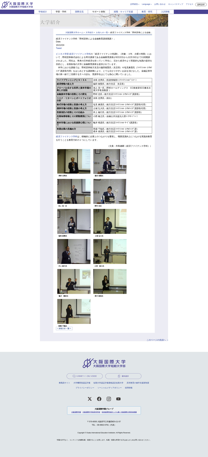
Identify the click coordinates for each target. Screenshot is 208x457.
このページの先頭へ (156, 340)
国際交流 (79, 12)
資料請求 (201, 4)
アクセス (189, 4)
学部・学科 (61, 12)
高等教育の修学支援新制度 (138, 383)
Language (146, 4)
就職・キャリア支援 (123, 12)
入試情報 (165, 12)
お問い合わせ (160, 4)
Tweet (59, 48)
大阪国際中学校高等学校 (91, 412)
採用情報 (128, 388)
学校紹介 (42, 12)
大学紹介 (90, 32)
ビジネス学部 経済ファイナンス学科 (73, 54)
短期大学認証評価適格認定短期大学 (108, 383)
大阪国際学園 (76, 412)
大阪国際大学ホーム (74, 32)
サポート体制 (98, 12)
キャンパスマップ (175, 4)
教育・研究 (147, 12)
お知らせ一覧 (102, 32)
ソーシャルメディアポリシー (109, 388)
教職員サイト (64, 383)
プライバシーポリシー (85, 388)
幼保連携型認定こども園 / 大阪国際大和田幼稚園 (119, 412)
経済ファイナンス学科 (66, 136)
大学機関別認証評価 (81, 383)
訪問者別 (134, 4)
